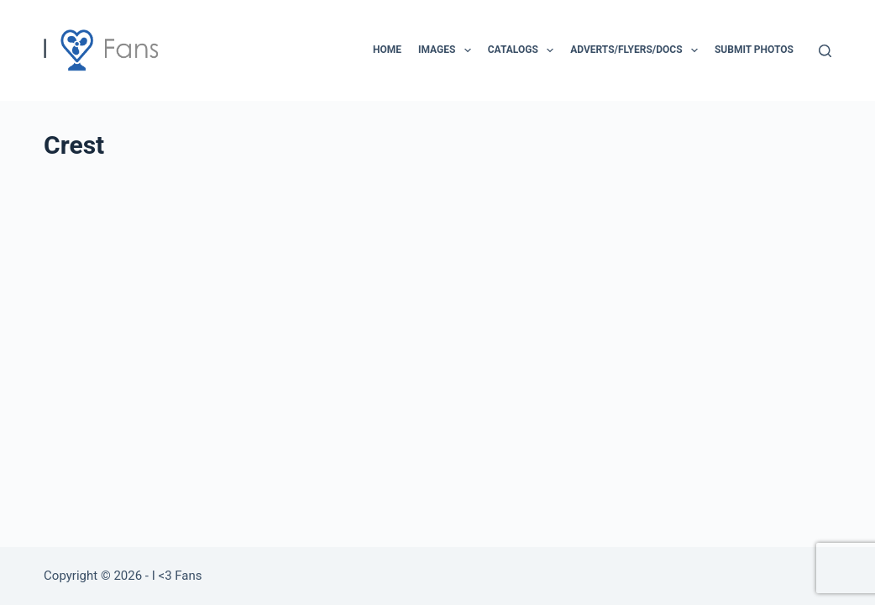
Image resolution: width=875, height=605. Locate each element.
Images (448, 50)
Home (387, 49)
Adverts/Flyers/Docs (637, 50)
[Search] (825, 51)
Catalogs (524, 50)
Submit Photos (754, 49)
